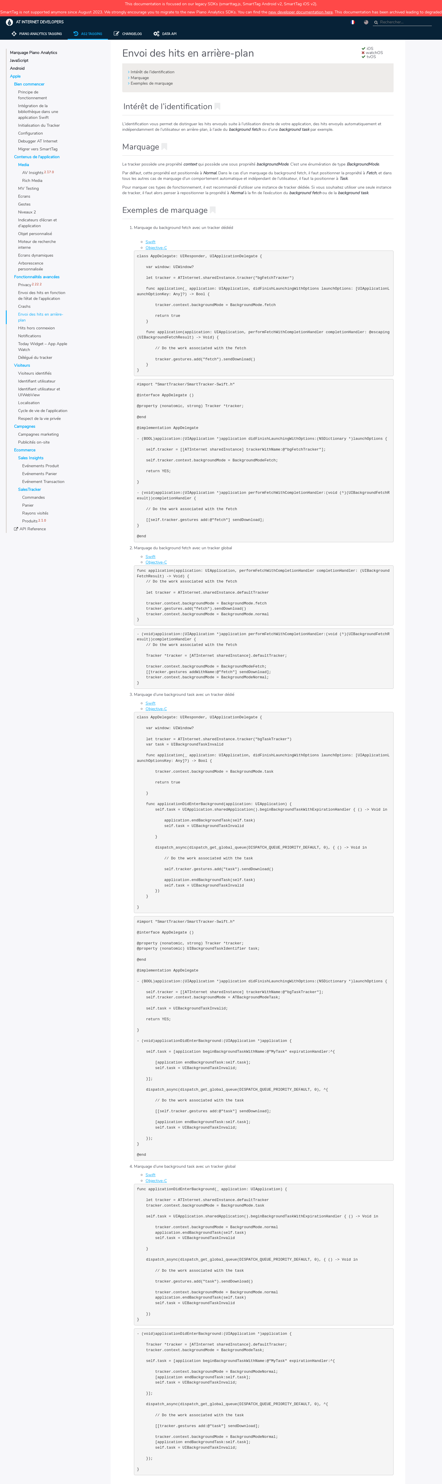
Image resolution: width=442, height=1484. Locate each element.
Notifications (29, 336)
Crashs (24, 306)
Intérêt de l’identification (152, 72)
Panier (28, 505)
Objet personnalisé (35, 234)
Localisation (29, 403)
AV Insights (32, 172)
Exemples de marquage (152, 83)
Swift (151, 242)
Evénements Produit (40, 466)
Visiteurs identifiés (35, 373)
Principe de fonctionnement (32, 95)
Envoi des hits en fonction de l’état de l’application (41, 295)
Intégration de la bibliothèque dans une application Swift (38, 111)
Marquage (140, 78)
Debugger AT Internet (37, 141)
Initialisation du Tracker (39, 125)
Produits (30, 521)
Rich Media (32, 180)
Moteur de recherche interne (37, 244)
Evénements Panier (39, 474)
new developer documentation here (300, 12)
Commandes (33, 497)
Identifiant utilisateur (36, 381)
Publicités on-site (34, 442)
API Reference (33, 529)
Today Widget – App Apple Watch (42, 346)
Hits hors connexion (36, 328)
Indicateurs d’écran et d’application (37, 223)
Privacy (24, 285)
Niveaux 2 (27, 212)
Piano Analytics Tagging (37, 34)
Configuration (30, 133)
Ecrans (24, 196)
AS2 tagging (88, 34)
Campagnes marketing (38, 434)
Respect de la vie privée (39, 418)
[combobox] (402, 22)
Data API (165, 34)
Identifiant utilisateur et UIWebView (39, 392)
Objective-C (156, 248)
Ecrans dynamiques (35, 255)
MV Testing (28, 188)
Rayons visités (35, 513)
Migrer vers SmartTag (37, 149)
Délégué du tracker (35, 357)
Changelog (128, 34)
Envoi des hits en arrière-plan (40, 317)
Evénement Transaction (43, 481)
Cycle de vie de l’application (42, 410)
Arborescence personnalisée (30, 266)
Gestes (24, 204)
